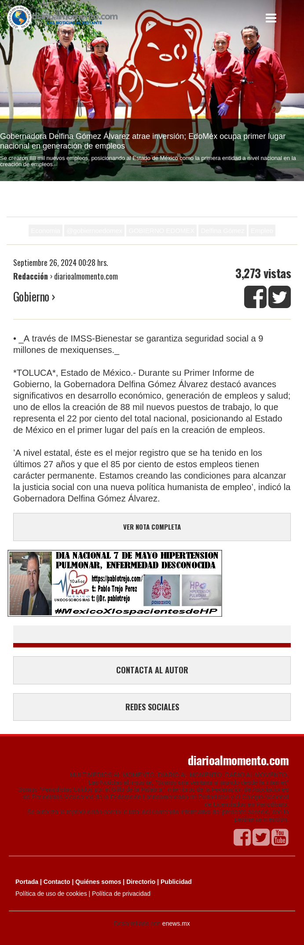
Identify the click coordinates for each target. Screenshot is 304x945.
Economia (45, 230)
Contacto (57, 881)
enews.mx (176, 923)
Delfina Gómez (222, 230)
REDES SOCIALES (152, 706)
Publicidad (176, 881)
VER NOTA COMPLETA (152, 526)
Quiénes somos (98, 881)
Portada (26, 881)
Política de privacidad (121, 893)
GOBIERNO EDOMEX (161, 230)
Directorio (140, 881)
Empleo (262, 230)
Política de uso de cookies (51, 893)
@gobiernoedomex (94, 230)
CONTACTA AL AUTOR (152, 670)
